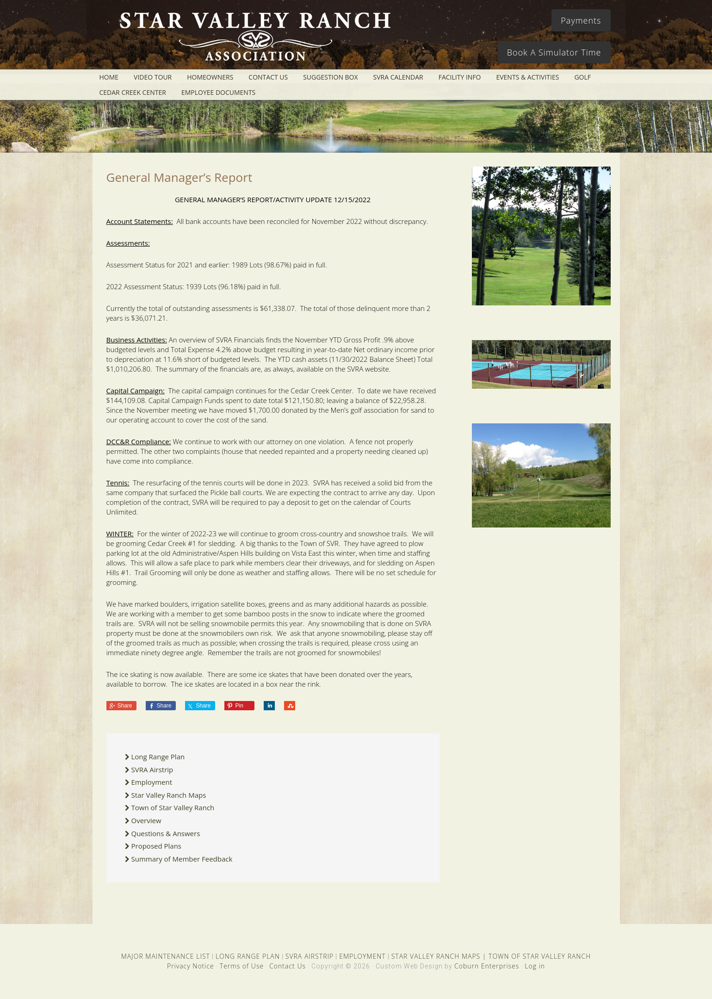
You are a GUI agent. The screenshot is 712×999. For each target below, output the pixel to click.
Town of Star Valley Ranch (173, 807)
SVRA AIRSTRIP (309, 956)
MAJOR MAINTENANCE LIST (165, 956)
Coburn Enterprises (486, 966)
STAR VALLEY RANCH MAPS (435, 956)
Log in (535, 966)
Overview (146, 820)
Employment (152, 782)
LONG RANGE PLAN (248, 956)
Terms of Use (242, 966)
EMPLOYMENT (362, 956)
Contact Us (287, 966)
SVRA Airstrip (152, 769)
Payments (581, 20)
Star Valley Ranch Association (251, 39)
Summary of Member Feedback (182, 858)
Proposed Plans (156, 845)
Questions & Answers (165, 833)
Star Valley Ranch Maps (168, 795)
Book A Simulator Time (554, 52)
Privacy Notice (190, 966)
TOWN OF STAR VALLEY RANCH (540, 956)
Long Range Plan (158, 756)
